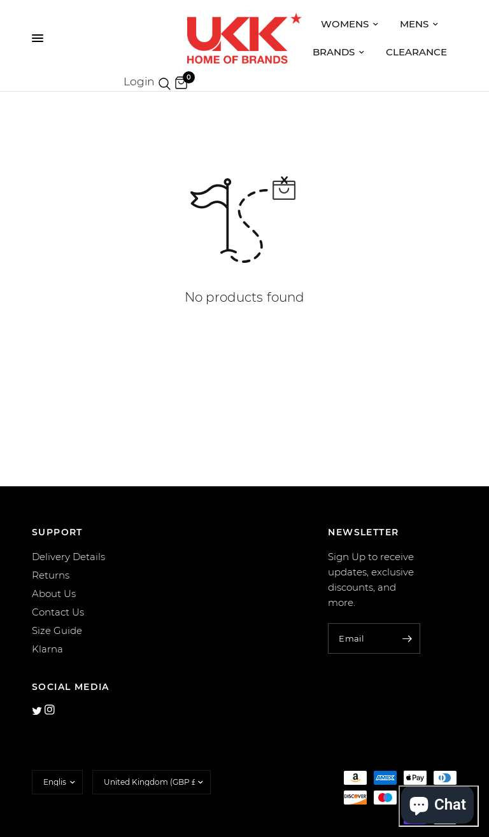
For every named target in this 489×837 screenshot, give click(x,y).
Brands (338, 52)
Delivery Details (68, 557)
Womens (349, 24)
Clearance (416, 52)
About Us (54, 593)
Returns (50, 575)
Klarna (47, 649)
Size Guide (57, 630)
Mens (419, 24)
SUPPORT (57, 532)
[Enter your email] (407, 638)
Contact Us (58, 612)
